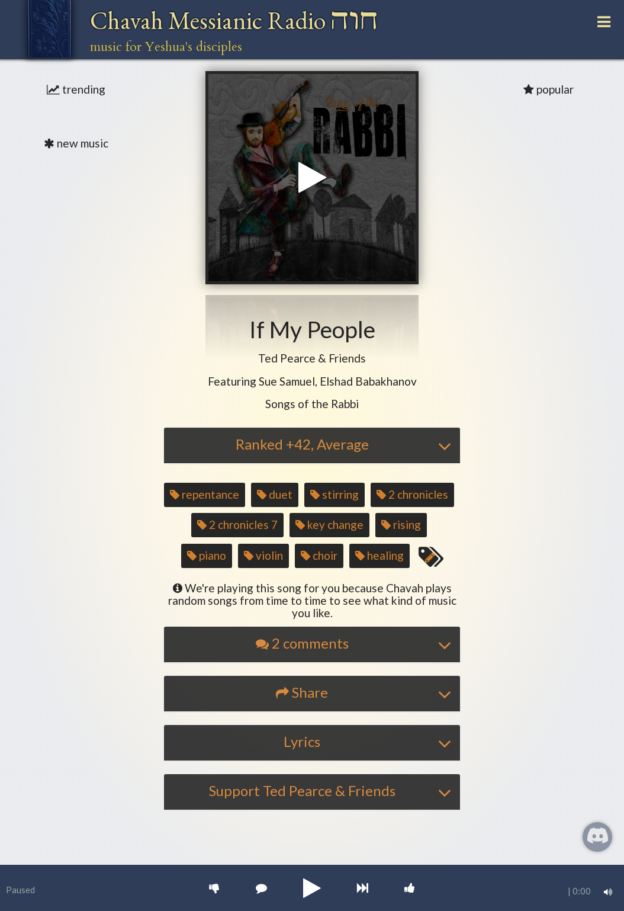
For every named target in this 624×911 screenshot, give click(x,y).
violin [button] (263, 555)
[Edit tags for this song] (430, 557)
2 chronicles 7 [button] (237, 524)
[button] (312, 358)
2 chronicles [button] (412, 494)
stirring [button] (334, 494)
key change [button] (329, 524)
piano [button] (206, 555)
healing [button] (379, 555)
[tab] (312, 445)
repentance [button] (204, 494)
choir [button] (319, 555)
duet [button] (274, 494)
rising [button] (401, 524)
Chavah (234, 20)
